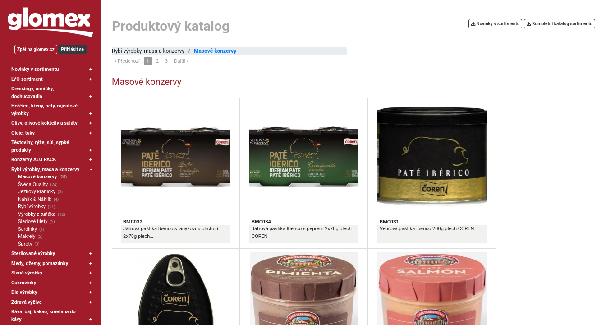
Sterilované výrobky (33, 253)
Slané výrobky (26, 273)
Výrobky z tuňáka (36, 214)
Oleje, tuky (23, 133)
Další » (181, 61)
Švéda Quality (33, 184)
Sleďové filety (32, 221)
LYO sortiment (27, 79)
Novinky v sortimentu (35, 69)
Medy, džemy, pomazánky (39, 263)
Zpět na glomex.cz (36, 49)
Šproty (25, 244)
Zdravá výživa (26, 302)
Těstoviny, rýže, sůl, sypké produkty (40, 146)
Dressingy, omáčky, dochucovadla (32, 92)
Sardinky (27, 229)
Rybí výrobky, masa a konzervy (45, 169)
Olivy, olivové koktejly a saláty (44, 123)
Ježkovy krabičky (36, 192)
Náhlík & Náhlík (34, 199)
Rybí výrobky (32, 206)
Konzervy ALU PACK (33, 159)
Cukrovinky (23, 283)
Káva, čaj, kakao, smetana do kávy (43, 315)
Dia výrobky (24, 292)
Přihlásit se (72, 49)
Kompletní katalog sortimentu (559, 23)
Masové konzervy (37, 177)
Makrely (27, 236)
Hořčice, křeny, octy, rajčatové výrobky (44, 109)
